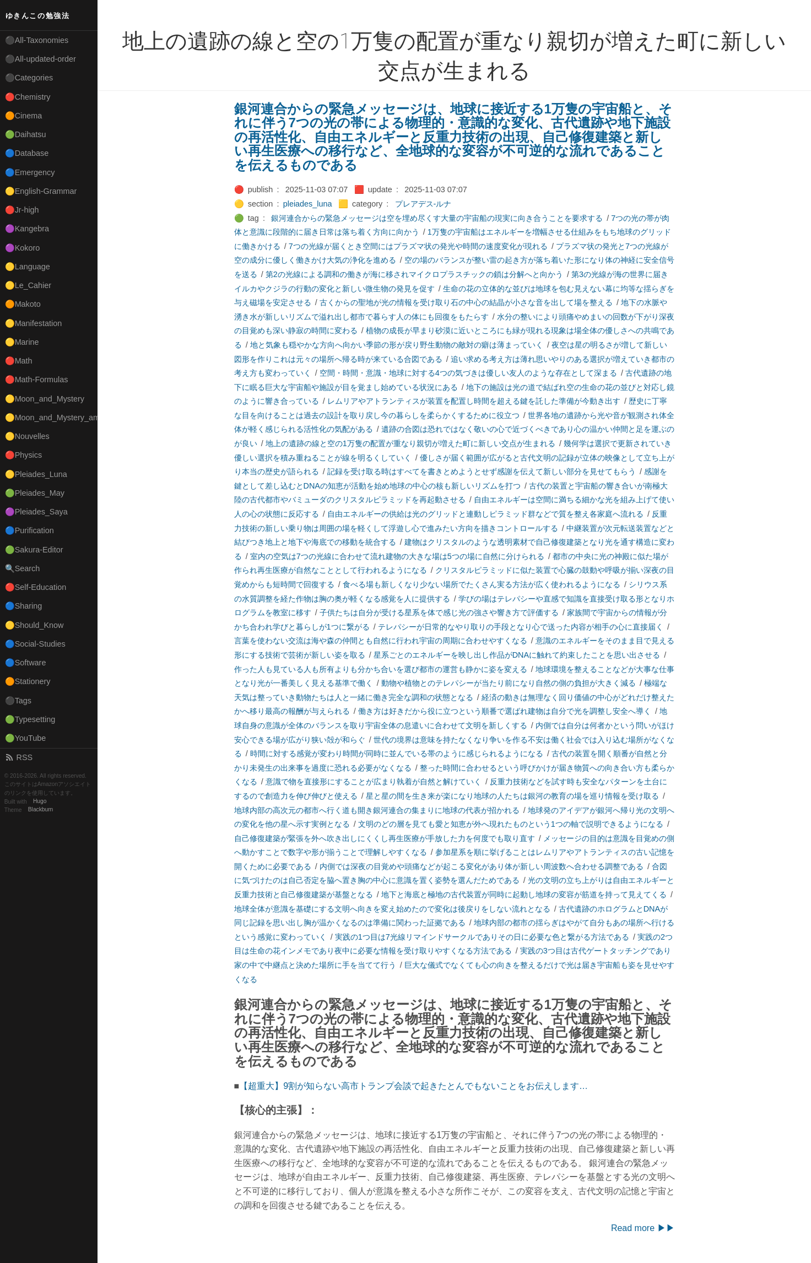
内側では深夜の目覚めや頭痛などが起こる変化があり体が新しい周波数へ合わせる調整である (482, 866)
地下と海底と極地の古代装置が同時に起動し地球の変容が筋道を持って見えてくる (524, 894)
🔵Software (25, 662)
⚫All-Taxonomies (37, 40)
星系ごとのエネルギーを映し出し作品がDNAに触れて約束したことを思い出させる (517, 655)
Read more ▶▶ (643, 1228)
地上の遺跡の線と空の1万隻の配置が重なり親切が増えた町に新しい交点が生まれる (410, 443)
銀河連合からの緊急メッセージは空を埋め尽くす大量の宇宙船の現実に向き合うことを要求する (437, 218)
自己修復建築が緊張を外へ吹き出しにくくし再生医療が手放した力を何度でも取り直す (384, 838)
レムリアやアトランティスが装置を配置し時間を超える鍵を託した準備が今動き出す (473, 401)
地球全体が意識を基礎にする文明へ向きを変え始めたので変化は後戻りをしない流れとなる (392, 908)
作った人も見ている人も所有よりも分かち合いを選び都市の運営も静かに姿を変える (380, 669)
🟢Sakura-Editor (34, 549)
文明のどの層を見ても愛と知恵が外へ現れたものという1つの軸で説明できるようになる (510, 824)
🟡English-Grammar (41, 191)
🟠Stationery (28, 681)
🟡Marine (22, 342)
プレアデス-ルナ (423, 203)
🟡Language (27, 266)
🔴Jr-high (22, 209)
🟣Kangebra (27, 228)
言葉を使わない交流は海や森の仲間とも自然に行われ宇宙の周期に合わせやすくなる (380, 640)
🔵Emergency (30, 172)
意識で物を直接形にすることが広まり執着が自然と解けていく (374, 781)
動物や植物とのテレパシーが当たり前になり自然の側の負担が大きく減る (508, 683)
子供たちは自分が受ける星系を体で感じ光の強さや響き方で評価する (439, 612)
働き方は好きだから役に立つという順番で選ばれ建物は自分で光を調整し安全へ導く (504, 711)
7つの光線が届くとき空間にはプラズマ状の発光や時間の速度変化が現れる (418, 246)
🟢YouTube (25, 738)
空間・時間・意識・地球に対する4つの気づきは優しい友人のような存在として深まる (468, 372)
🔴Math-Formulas (36, 379)
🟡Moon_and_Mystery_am (51, 417)
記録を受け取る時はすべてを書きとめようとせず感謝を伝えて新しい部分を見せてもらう (481, 471)
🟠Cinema (23, 115)
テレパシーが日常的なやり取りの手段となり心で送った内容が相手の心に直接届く (520, 626)
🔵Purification (29, 530)
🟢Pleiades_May (34, 493)
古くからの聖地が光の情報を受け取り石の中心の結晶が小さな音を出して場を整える (466, 302)
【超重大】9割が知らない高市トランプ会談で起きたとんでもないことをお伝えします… (413, 1086)
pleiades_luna (307, 203)
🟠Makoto (23, 304)
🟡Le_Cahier (28, 285)
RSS (19, 757)
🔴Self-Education (36, 587)
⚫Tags (18, 700)
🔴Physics (23, 455)
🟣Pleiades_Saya (36, 511)
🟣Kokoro (22, 247)
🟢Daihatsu (25, 134)
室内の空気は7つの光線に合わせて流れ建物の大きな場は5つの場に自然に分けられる (397, 556)
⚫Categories (29, 77)
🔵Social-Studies (35, 643)
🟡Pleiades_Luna (36, 474)
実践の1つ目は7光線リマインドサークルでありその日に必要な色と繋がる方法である (482, 937)
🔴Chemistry (28, 97)
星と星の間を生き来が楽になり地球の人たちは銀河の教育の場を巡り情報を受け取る (512, 796)
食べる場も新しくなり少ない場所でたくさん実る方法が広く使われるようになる (481, 584)
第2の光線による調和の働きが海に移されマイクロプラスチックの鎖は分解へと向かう (414, 274)
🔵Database (27, 153)
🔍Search (22, 568)
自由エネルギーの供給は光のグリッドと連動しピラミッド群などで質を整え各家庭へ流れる (485, 513)
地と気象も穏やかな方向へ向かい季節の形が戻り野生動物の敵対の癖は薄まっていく (396, 344)
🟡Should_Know (34, 625)
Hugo (39, 802)
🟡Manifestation (33, 323)
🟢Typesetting (30, 719)
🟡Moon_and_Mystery (44, 398)
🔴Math (19, 360)
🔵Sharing (23, 605)
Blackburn (40, 810)
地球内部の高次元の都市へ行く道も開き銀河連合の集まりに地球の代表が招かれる (377, 810)
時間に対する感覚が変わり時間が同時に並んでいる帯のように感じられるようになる (396, 753)
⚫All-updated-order (40, 59)
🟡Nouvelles (27, 436)
